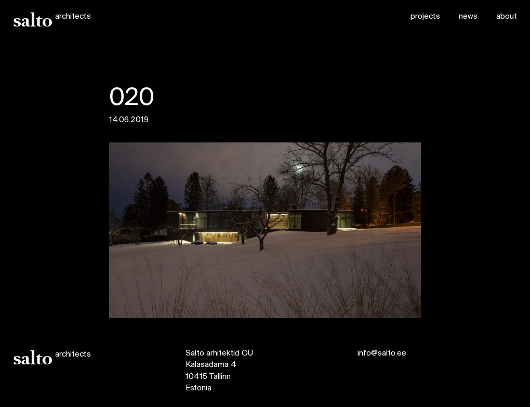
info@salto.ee (381, 353)
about (506, 16)
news (468, 16)
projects (425, 16)
